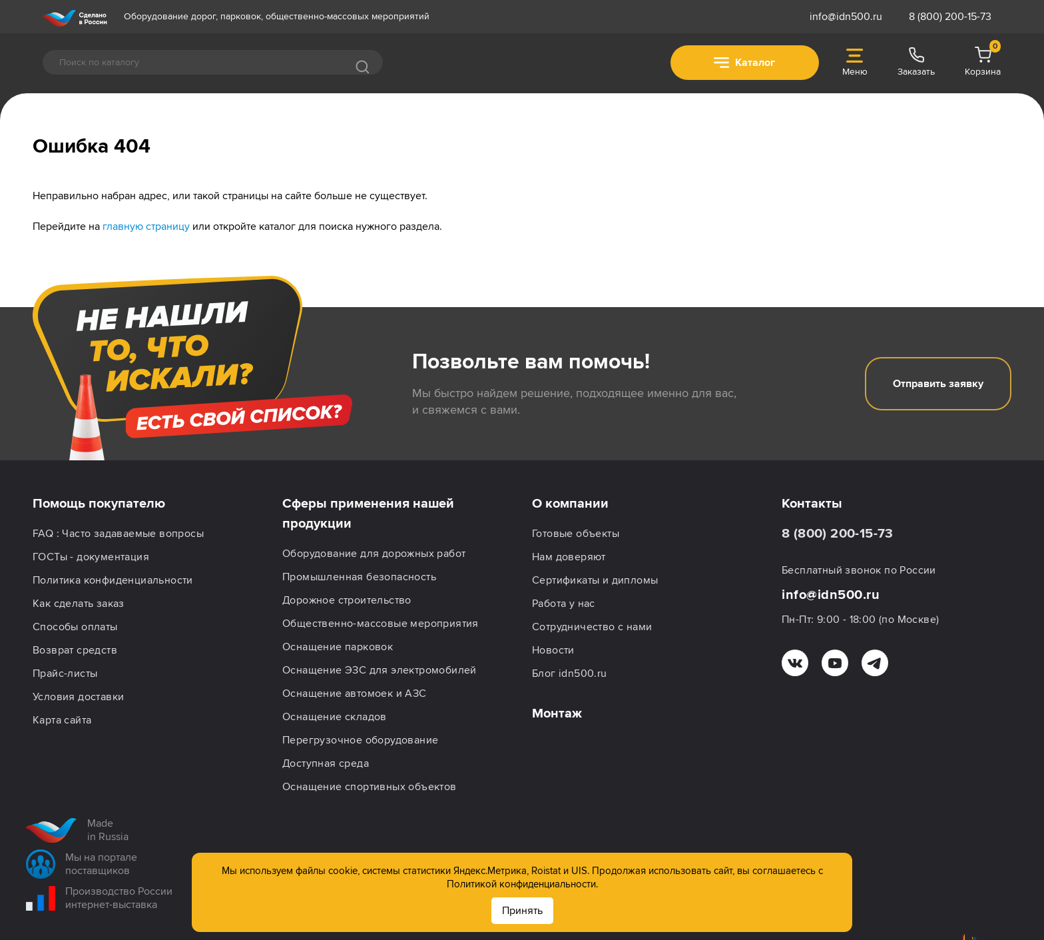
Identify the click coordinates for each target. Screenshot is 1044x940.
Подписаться (952, 907)
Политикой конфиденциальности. (522, 884)
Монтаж (557, 713)
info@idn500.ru (846, 16)
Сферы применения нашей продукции (368, 514)
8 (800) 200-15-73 (950, 16)
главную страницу (146, 226)
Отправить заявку (938, 383)
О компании (570, 504)
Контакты (812, 504)
